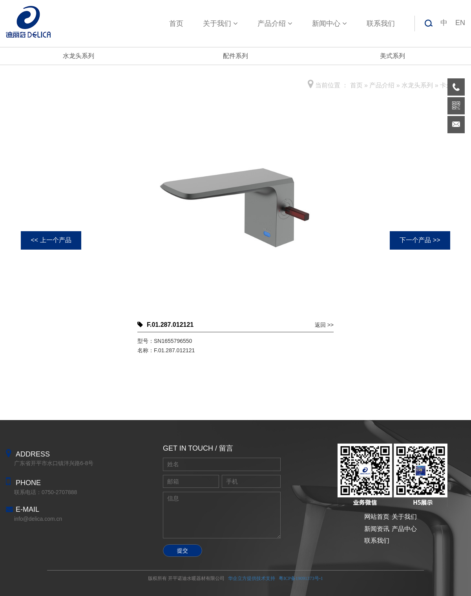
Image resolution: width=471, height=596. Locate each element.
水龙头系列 (78, 56)
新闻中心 (329, 23)
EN (460, 23)
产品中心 (404, 528)
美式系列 (392, 56)
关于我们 (220, 23)
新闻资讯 (376, 528)
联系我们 (381, 23)
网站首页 (376, 516)
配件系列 (235, 56)
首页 (176, 23)
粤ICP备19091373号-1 (301, 578)
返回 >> (324, 325)
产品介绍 (274, 23)
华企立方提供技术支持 (251, 578)
